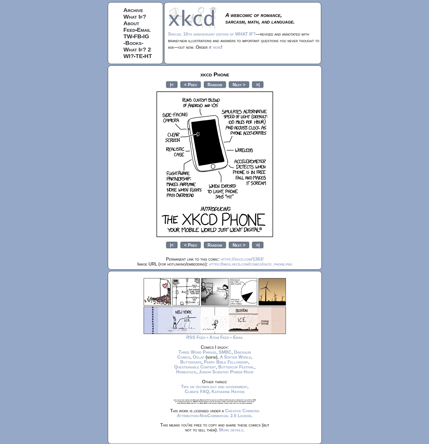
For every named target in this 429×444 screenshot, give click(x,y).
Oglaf (198, 357)
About (131, 23)
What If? (134, 16)
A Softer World (235, 357)
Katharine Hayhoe (228, 391)
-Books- (133, 43)
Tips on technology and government (214, 386)
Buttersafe (191, 362)
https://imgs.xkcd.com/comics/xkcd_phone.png (250, 264)
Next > (239, 84)
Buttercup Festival (236, 367)
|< (172, 84)
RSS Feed (195, 337)
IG (146, 36)
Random (215, 84)
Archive (133, 10)
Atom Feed (219, 337)
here (217, 47)
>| (258, 84)
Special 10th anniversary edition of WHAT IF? (212, 34)
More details (231, 430)
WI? (128, 56)
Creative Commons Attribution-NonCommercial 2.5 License (218, 413)
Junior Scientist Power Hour (226, 372)
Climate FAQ (197, 391)
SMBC (225, 352)
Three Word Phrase (197, 352)
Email (144, 30)
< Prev (190, 84)
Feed (129, 30)
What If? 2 (137, 49)
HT (148, 56)
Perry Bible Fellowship (226, 362)
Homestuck (186, 372)
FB (137, 36)
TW (127, 36)
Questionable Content (195, 367)
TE (139, 56)
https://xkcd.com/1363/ (242, 259)
